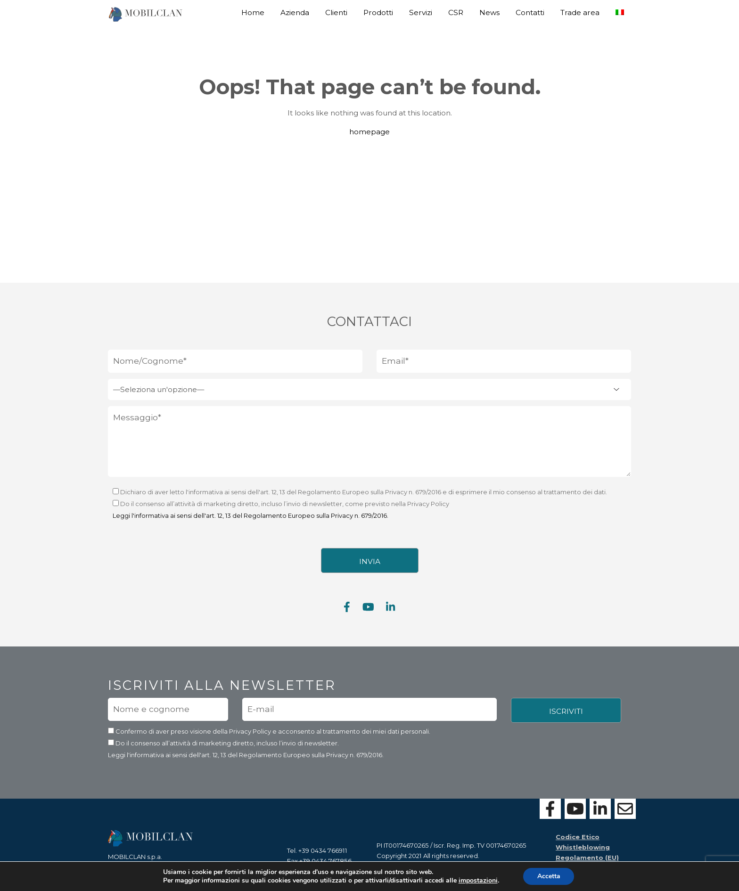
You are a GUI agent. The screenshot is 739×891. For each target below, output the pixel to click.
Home (252, 12)
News (489, 12)
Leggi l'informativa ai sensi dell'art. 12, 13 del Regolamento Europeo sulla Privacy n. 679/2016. (250, 519)
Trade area (579, 12)
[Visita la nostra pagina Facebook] (347, 611)
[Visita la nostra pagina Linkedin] (390, 611)
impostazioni (477, 880)
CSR (455, 12)
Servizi (420, 12)
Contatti (530, 12)
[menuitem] (619, 8)
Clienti (336, 12)
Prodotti (378, 12)
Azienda (294, 12)
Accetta (548, 876)
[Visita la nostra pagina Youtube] (368, 611)
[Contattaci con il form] (625, 809)
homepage (369, 131)
